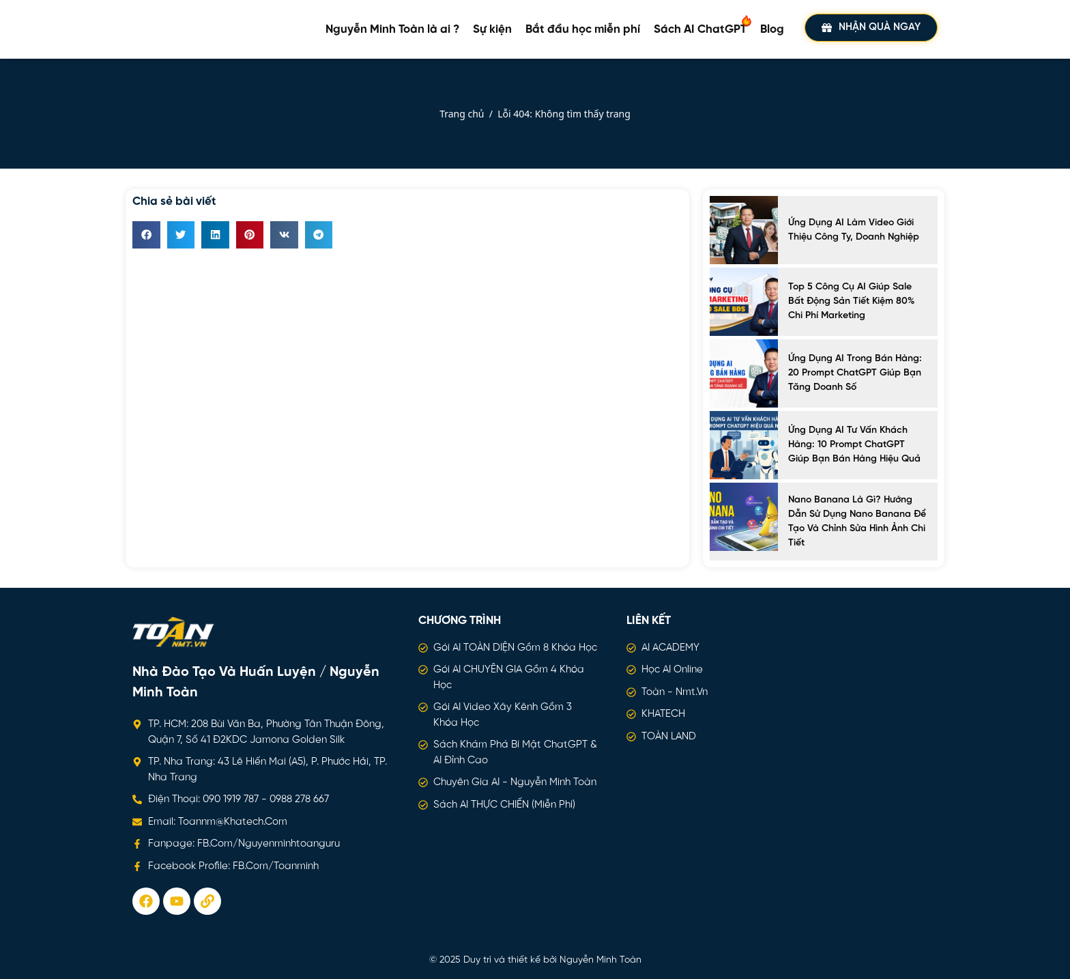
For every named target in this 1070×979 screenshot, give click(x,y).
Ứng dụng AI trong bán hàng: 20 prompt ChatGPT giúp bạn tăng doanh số (855, 373)
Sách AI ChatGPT (703, 25)
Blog (772, 29)
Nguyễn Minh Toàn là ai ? (392, 29)
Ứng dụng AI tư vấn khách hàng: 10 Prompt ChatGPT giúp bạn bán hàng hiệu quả (854, 444)
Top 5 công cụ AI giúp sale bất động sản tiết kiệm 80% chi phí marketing (851, 301)
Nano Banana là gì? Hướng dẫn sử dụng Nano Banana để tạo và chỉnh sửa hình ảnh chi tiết (857, 521)
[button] (146, 235)
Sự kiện (492, 29)
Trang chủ (461, 113)
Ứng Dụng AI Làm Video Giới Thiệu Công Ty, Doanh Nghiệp (853, 230)
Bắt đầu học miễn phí (582, 29)
